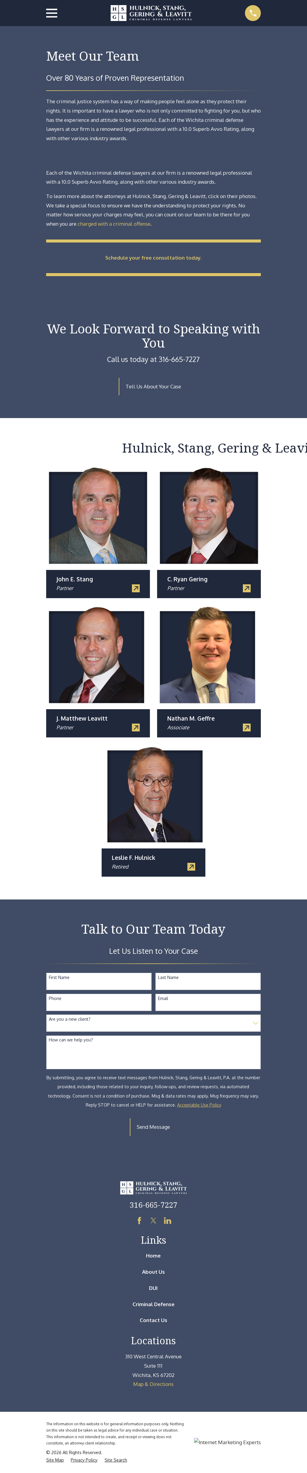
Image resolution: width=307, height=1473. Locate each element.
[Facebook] (139, 1220)
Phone (55, 998)
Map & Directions (153, 1384)
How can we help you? (71, 1040)
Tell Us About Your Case (153, 386)
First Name (59, 977)
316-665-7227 (153, 1205)
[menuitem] (55, 1460)
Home (153, 1255)
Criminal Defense (153, 1304)
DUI (153, 1288)
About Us (153, 1272)
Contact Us (153, 1320)
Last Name (168, 977)
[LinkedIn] (167, 1220)
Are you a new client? (70, 1019)
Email (163, 998)
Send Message (153, 1127)
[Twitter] (153, 1220)
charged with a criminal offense (114, 224)
